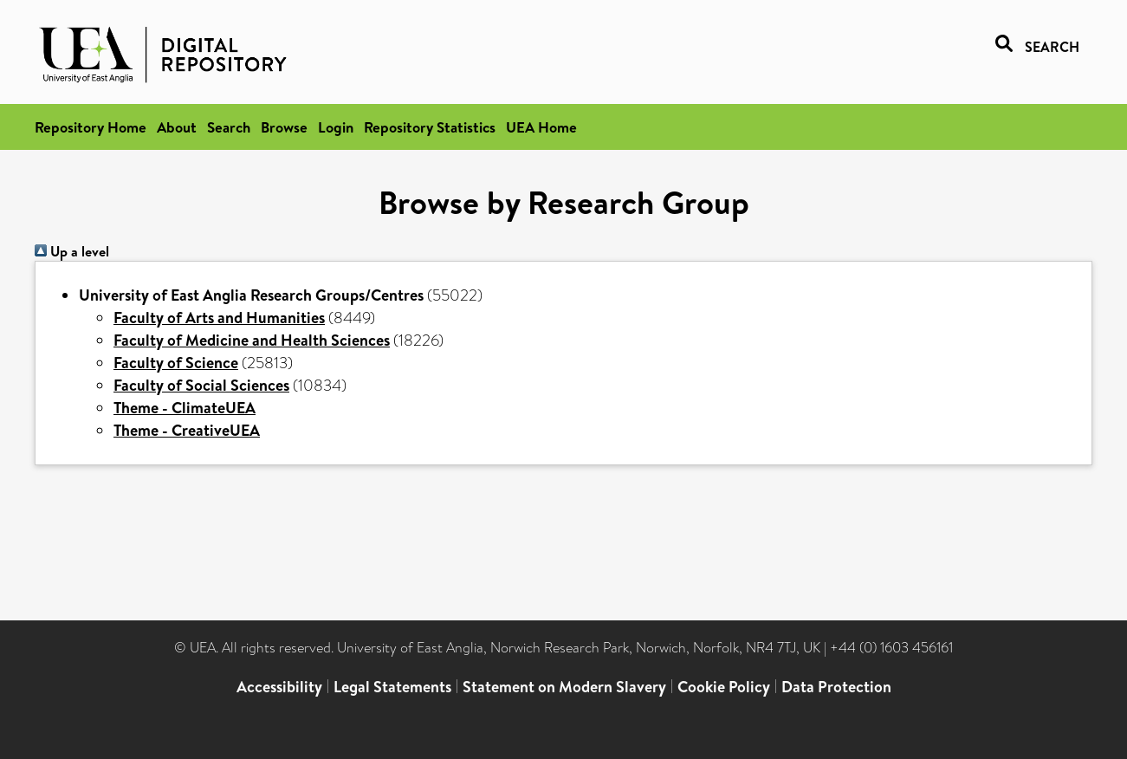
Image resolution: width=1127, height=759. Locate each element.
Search (228, 127)
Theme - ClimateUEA (184, 407)
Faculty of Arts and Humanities (219, 317)
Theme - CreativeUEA (186, 430)
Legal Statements (392, 686)
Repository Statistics (429, 127)
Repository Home (90, 127)
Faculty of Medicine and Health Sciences (251, 340)
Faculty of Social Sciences (201, 385)
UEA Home (541, 127)
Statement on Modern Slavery (564, 686)
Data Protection (836, 686)
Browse (284, 127)
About (177, 127)
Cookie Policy (723, 686)
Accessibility (279, 686)
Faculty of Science (175, 362)
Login (335, 127)
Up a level (72, 251)
